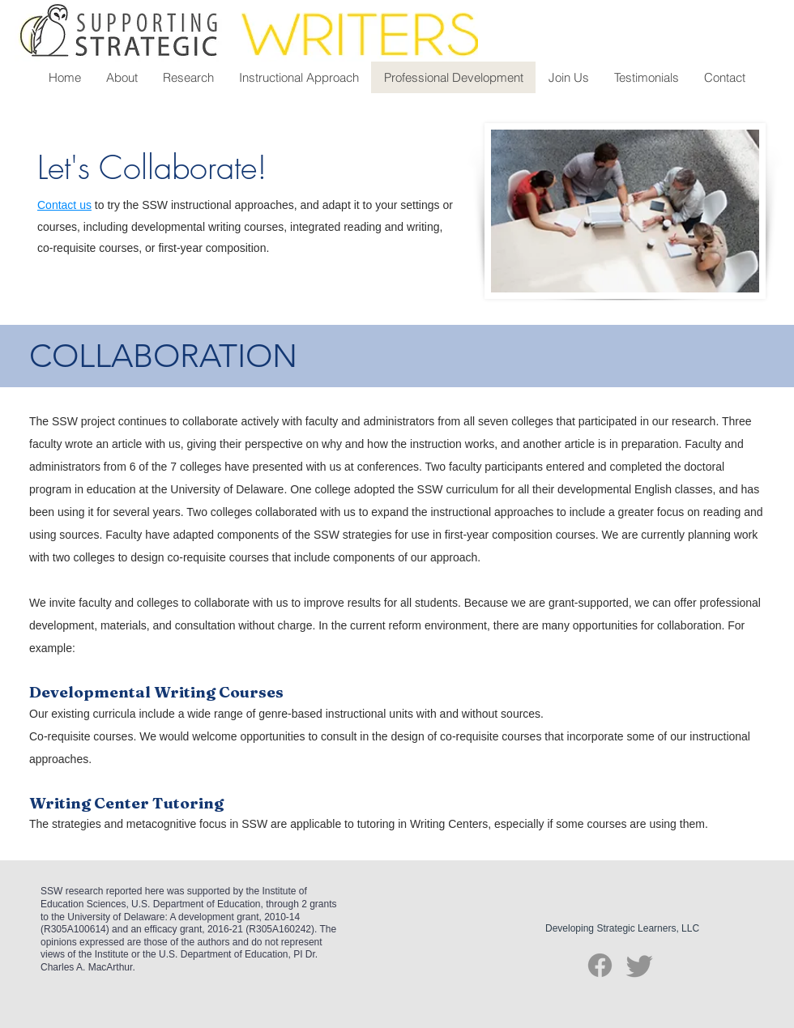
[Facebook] (600, 965)
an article (119, 443)
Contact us (64, 204)
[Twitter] (639, 965)
